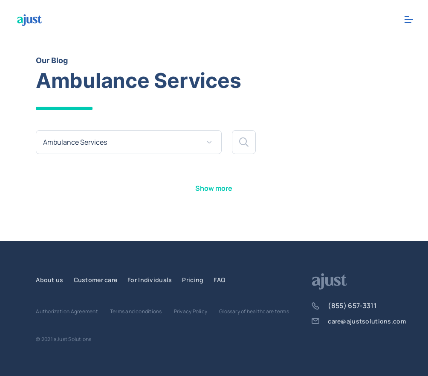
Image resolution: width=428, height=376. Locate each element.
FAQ (219, 280)
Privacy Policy (190, 311)
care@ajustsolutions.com (358, 321)
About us (49, 280)
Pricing (192, 280)
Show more (213, 188)
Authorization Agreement (67, 311)
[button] (244, 142)
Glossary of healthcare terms (254, 311)
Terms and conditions (136, 311)
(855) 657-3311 (344, 306)
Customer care (96, 280)
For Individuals (149, 280)
